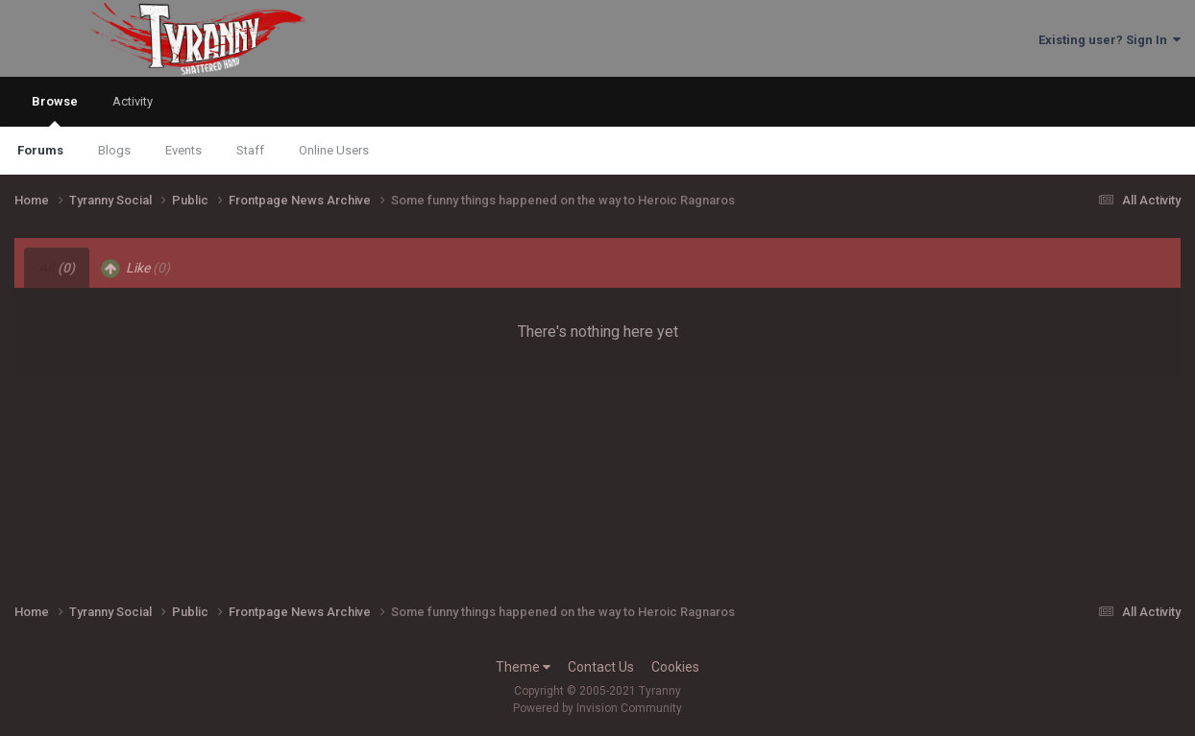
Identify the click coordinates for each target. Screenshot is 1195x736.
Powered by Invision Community (597, 708)
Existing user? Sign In (1109, 40)
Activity (132, 101)
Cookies (675, 667)
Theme (523, 667)
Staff (250, 150)
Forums (40, 150)
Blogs (114, 150)
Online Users (334, 150)
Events (183, 150)
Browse (55, 110)
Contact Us (601, 667)
